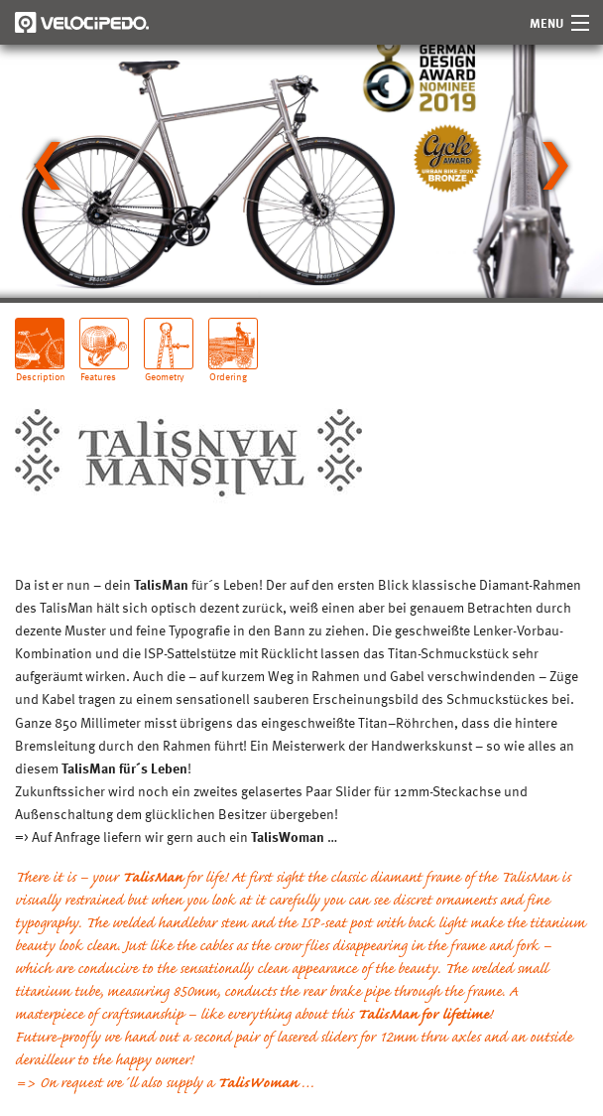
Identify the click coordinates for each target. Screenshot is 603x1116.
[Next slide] (555, 166)
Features (98, 368)
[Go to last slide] (47, 166)
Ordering (228, 368)
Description (40, 368)
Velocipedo (82, 22)
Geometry (164, 368)
